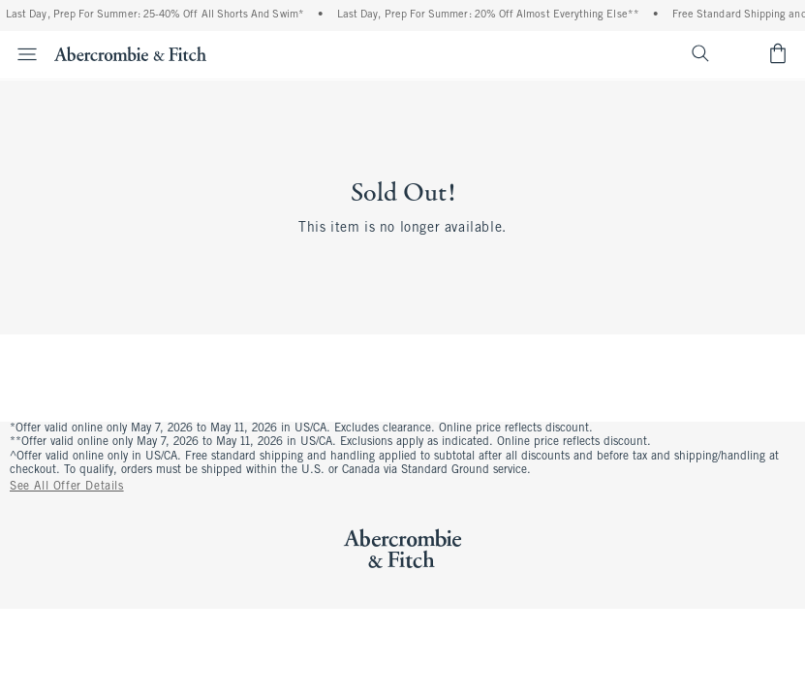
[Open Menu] (21, 54)
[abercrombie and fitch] (130, 53)
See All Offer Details (67, 486)
